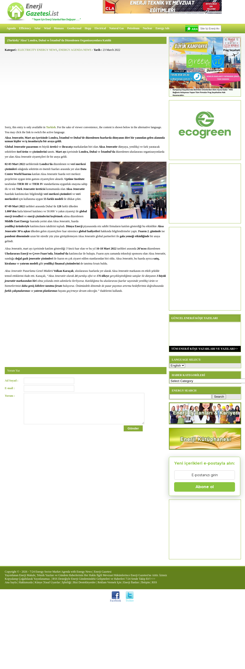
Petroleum (133, 28)
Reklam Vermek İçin (109, 582)
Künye (38, 582)
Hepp (88, 28)
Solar (37, 28)
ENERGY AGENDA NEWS (75, 50)
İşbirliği (66, 582)
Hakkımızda (26, 582)
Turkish (51, 127)
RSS (154, 582)
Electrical (100, 28)
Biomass (59, 28)
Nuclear (147, 28)
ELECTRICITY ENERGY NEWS (37, 50)
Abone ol (205, 487)
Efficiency (25, 28)
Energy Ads (162, 28)
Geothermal (74, 28)
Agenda (11, 28)
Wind (47, 28)
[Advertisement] (86, 87)
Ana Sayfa (11, 582)
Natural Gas (116, 28)
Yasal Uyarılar (52, 582)
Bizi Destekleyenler (84, 582)
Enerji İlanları (131, 582)
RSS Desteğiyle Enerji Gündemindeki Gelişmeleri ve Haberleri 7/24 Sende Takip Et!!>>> (103, 578)
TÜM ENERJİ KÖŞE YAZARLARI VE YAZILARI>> (203, 348)
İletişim (145, 582)
